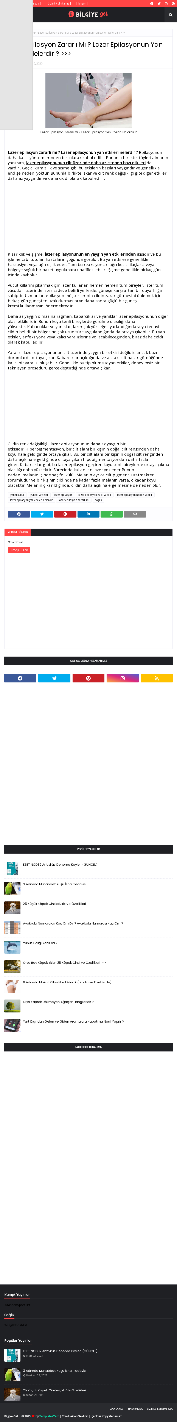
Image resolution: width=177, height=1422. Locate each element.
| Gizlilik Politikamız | (58, 3)
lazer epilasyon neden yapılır (134, 495)
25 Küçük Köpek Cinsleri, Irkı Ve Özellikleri (54, 903)
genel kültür (17, 495)
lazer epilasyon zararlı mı (74, 500)
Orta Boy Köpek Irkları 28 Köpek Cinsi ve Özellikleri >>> (64, 962)
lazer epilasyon (63, 495)
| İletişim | (82, 3)
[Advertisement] (88, 216)
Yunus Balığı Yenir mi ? (40, 943)
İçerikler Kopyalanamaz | (107, 1416)
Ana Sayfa (116, 1408)
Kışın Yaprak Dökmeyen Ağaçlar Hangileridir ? (58, 1002)
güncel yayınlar (39, 495)
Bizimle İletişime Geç (160, 1408)
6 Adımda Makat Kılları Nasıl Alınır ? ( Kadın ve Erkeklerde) (67, 982)
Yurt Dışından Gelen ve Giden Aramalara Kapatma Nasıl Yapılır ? (73, 1021)
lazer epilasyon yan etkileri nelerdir (31, 500)
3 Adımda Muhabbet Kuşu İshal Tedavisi (54, 884)
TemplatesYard (49, 1416)
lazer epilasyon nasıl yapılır (94, 495)
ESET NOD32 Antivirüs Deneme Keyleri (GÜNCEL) (60, 864)
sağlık (98, 500)
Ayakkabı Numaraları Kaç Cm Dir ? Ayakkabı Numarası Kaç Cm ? (73, 923)
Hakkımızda (135, 1408)
